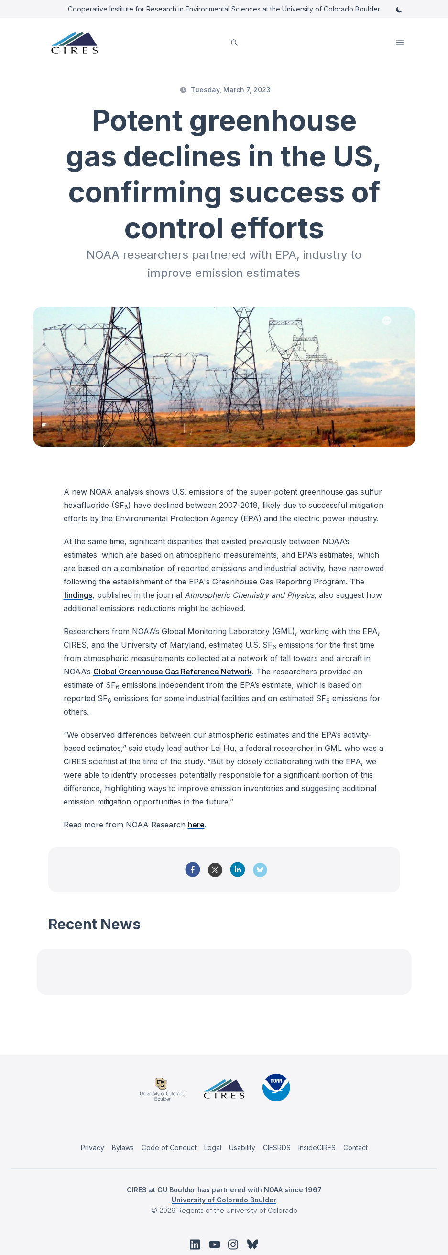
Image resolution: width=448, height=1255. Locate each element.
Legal (212, 1148)
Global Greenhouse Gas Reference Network (172, 671)
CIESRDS (277, 1148)
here (196, 824)
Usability (242, 1148)
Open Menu (401, 42)
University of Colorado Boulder (224, 1200)
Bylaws (123, 1148)
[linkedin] (237, 869)
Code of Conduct (169, 1148)
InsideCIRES (317, 1148)
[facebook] (192, 869)
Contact (355, 1148)
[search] (234, 43)
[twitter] (215, 873)
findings (78, 595)
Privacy (92, 1148)
